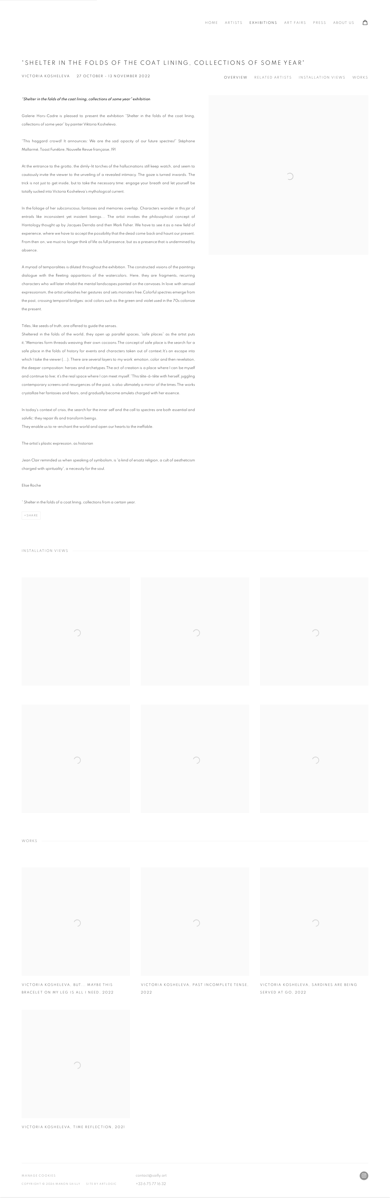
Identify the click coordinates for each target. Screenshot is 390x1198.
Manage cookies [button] (39, 1175)
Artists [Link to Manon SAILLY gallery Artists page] (234, 23)
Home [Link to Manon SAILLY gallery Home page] (211, 23)
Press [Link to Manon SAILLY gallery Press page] (319, 23)
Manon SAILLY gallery (62, 23)
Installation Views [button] (322, 77)
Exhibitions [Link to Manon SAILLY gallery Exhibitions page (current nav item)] (263, 23)
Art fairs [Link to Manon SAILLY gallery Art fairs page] (295, 23)
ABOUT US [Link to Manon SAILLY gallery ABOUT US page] (344, 23)
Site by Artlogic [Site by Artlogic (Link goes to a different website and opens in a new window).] (101, 1184)
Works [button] (360, 77)
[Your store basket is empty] (365, 23)
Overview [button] (236, 77)
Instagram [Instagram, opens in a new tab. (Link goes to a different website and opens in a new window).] (364, 1175)
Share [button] (32, 515)
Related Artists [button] (273, 77)
